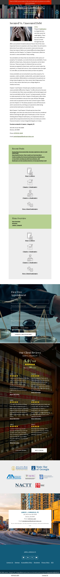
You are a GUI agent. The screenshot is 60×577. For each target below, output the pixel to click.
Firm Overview (16, 221)
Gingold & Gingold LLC (53, 572)
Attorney (14, 223)
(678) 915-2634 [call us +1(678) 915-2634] (15, 575)
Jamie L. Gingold (17, 225)
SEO (52, 562)
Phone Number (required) (18, 306)
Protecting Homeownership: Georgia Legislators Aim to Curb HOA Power (29, 152)
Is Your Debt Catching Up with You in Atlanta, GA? (26, 159)
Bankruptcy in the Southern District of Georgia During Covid (29, 160)
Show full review (14, 394)
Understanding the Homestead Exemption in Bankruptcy (28, 157)
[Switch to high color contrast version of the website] (57, 12)
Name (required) (15, 299)
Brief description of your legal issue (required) (23, 320)
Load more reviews (20, 450)
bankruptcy (43, 29)
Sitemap (17, 562)
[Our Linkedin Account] (27, 557)
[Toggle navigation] (12, 12)
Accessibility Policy (26, 562)
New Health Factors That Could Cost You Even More (27, 155)
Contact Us (45, 575)
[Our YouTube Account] (36, 557)
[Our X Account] (32, 557)
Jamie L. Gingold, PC (30, 7)
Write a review (39, 450)
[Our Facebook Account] (23, 557)
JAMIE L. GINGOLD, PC (30, 552)
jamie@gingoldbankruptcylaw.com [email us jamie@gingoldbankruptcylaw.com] (23, 136)
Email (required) (15, 313)
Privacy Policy (24, 327)
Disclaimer (15, 327)
